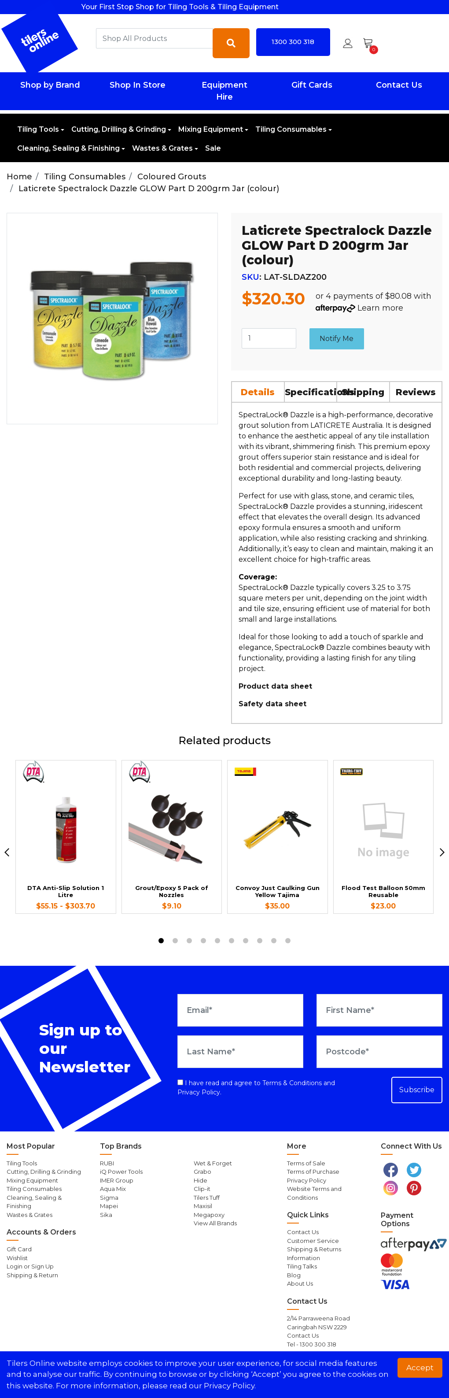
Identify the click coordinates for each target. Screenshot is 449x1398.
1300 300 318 (293, 41)
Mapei (109, 1205)
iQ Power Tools (121, 1171)
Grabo (202, 1171)
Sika (106, 1214)
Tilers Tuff (207, 1197)
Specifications (311, 392)
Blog (294, 1275)
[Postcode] (379, 1051)
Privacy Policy (198, 1092)
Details (258, 392)
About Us (300, 1283)
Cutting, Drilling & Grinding (118, 129)
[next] (442, 852)
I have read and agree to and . (256, 1087)
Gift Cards (311, 85)
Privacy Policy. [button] (230, 1385)
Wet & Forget (213, 1163)
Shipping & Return (32, 1275)
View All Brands (215, 1223)
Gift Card (19, 1249)
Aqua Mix (113, 1188)
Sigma (109, 1197)
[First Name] (379, 1010)
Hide (200, 1180)
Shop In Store (138, 85)
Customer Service (313, 1240)
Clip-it (202, 1188)
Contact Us (399, 85)
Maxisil (203, 1205)
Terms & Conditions (292, 1083)
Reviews (416, 392)
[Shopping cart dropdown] (371, 43)
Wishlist (17, 1257)
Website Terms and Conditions (314, 1193)
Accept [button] (420, 1367)
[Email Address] (240, 1010)
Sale (213, 148)
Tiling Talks (302, 1266)
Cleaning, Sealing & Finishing (68, 148)
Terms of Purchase (313, 1171)
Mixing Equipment (210, 129)
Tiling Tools (38, 129)
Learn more (380, 308)
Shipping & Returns (314, 1249)
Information (303, 1257)
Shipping (363, 392)
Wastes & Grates (162, 148)
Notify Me (336, 338)
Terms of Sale (306, 1163)
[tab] (258, 391)
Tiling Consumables (291, 129)
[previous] (7, 852)
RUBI (107, 1163)
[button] (348, 43)
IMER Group (116, 1180)
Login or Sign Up (30, 1266)
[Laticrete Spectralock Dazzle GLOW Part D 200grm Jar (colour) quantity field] (269, 338)
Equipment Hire (224, 91)
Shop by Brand (50, 85)
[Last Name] (240, 1051)
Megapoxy (209, 1214)
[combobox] (154, 38)
